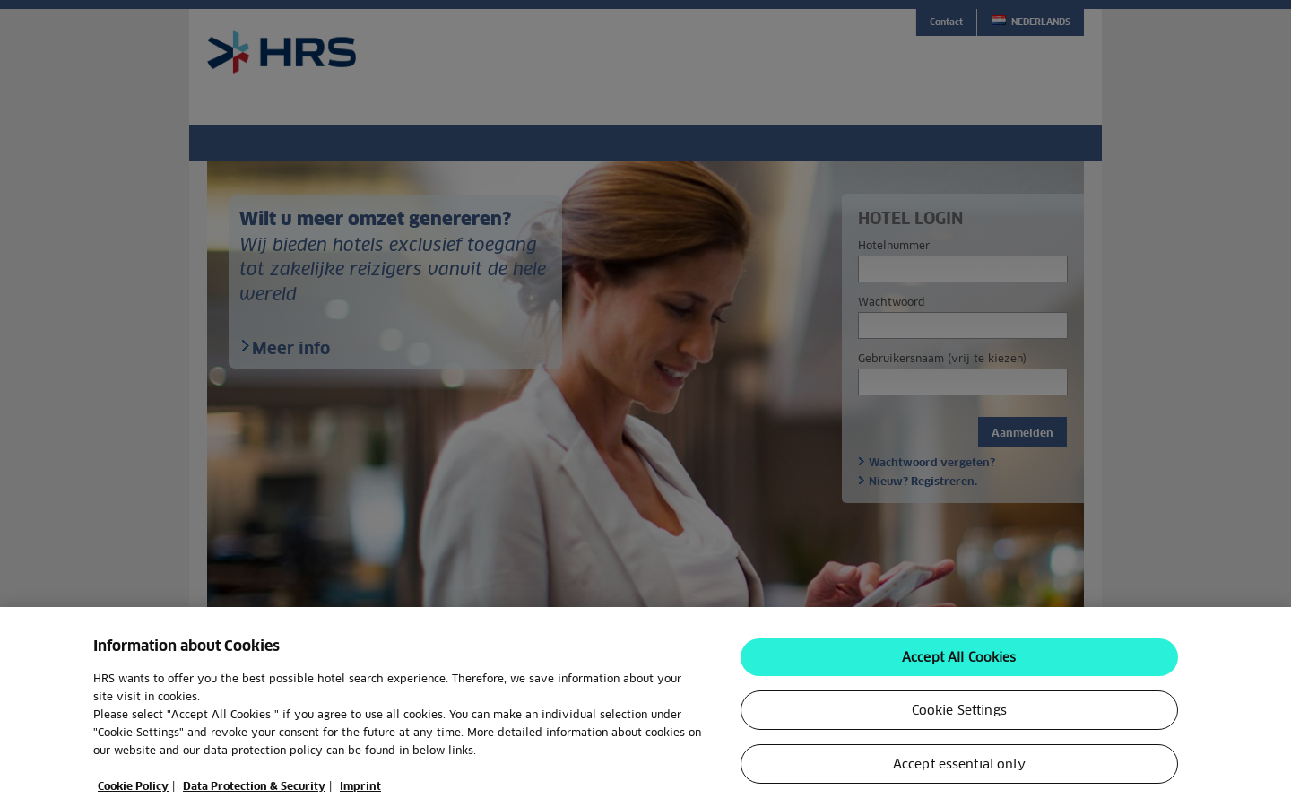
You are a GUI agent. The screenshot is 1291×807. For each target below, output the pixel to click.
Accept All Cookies (959, 667)
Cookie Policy (133, 796)
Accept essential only (959, 774)
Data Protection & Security (254, 796)
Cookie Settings (959, 720)
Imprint (360, 796)
